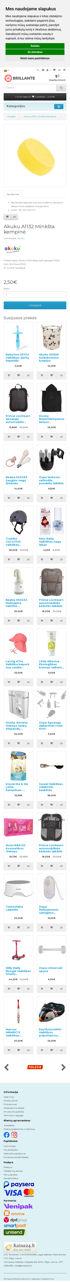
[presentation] (6, 1068)
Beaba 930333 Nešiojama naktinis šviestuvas (16, 604)
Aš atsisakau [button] (35, 52)
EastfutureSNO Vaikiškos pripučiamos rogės (50, 1034)
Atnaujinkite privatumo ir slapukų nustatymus (29, 1278)
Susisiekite (9, 1125)
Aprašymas (13, 194)
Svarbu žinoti (11, 1100)
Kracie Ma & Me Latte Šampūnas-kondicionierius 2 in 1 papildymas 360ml (18, 791)
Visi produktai (11, 1149)
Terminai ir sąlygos (13, 1115)
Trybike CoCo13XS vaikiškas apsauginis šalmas (14, 545)
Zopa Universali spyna (50, 969)
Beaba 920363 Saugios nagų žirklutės (16, 480)
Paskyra (8, 1167)
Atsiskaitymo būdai (14, 1108)
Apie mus (9, 1096)
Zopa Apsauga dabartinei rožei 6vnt (50, 725)
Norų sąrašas (10, 1174)
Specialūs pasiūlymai (15, 1153)
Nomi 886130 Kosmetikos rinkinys (16, 848)
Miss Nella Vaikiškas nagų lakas (50, 541)
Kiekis (7, 288)
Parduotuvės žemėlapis (16, 1157)
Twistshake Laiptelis (14, 908)
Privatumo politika (14, 1111)
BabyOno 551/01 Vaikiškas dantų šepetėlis (17, 357)
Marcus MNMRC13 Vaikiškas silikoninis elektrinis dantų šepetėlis (17, 1037)
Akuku (20, 238)
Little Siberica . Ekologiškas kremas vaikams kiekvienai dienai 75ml (51, 667)
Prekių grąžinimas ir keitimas (19, 1129)
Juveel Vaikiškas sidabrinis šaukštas (51, 787)
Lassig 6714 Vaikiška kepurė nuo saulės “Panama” (17, 666)
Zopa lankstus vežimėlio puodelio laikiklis (51, 480)
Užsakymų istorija (13, 1170)
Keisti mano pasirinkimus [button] (35, 58)
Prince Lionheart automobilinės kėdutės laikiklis (51, 603)
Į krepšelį (35, 305)
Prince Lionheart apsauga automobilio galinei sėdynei (18, 420)
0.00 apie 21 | (35, 96)
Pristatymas (10, 1104)
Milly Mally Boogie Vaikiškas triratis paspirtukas (18, 972)
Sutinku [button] (34, 45)
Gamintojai (10, 1146)
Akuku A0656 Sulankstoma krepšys (49, 357)
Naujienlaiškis (11, 1178)
